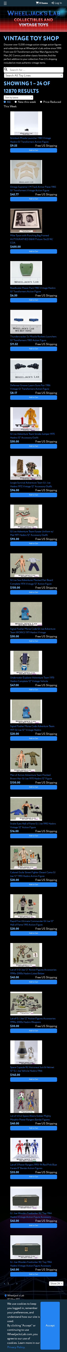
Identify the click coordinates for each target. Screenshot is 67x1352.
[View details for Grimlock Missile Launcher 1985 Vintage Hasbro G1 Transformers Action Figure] (33, 129)
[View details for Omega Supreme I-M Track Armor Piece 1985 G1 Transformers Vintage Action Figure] (33, 178)
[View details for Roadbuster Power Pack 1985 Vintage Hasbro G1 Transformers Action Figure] (33, 279)
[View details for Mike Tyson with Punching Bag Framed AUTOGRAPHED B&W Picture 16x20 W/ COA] (33, 229)
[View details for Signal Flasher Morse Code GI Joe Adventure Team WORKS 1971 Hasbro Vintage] (33, 620)
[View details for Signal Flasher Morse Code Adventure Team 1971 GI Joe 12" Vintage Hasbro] (33, 717)
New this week (27, 102)
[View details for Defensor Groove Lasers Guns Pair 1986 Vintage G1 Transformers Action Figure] (33, 376)
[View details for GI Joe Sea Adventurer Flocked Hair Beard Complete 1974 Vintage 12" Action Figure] (33, 571)
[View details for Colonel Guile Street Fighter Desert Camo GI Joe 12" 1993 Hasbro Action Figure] (33, 864)
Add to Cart (33, 150)
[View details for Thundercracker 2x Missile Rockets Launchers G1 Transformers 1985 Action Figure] (33, 328)
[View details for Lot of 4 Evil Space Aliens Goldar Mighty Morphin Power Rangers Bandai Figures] (33, 1107)
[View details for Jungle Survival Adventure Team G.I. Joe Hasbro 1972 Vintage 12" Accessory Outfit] (33, 474)
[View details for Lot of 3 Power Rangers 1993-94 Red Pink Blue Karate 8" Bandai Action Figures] (33, 1156)
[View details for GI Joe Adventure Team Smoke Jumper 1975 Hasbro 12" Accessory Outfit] (33, 425)
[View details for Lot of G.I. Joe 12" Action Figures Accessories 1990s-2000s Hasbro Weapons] (33, 1009)
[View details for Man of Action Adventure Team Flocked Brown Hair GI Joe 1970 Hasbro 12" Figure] (33, 766)
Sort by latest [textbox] (11, 97)
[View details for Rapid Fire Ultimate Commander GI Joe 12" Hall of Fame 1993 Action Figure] (33, 912)
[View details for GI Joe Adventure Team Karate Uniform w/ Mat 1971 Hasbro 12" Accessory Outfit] (33, 522)
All (9, 102)
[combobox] (33, 75)
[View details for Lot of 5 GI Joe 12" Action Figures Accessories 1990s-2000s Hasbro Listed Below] (33, 961)
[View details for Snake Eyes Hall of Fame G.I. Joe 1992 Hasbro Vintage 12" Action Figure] (33, 815)
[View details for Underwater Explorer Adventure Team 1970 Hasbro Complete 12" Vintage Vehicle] (33, 669)
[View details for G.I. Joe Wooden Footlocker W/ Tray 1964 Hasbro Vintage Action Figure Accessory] (33, 1204)
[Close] (50, 1326)
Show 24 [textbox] (55, 1283)
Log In (56, 3)
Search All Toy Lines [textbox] (18, 75)
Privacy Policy (15, 1347)
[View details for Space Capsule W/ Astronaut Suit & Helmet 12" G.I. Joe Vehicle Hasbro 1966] (33, 1058)
